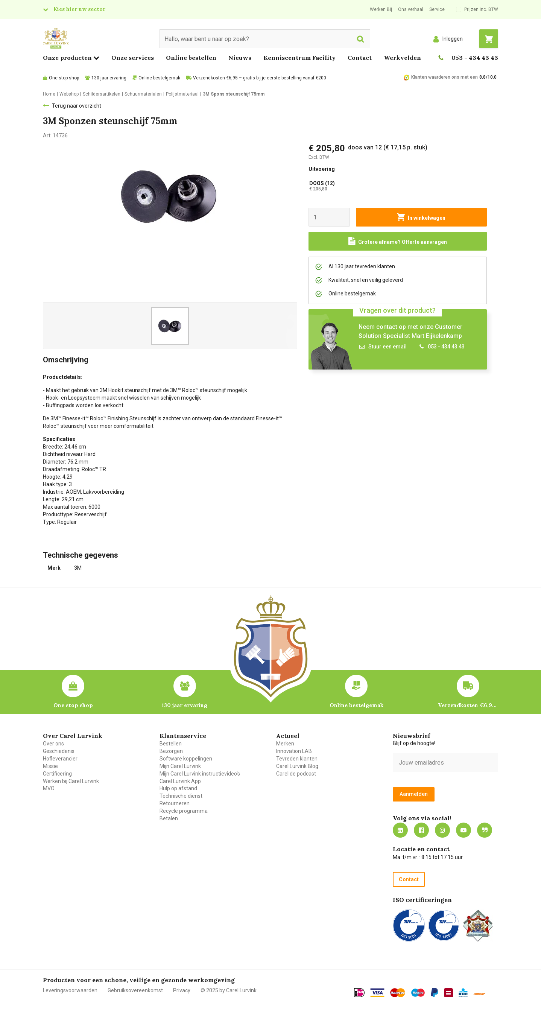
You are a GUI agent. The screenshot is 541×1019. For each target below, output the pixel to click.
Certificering (57, 774)
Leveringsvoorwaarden (70, 990)
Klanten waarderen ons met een (444, 77)
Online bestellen (191, 57)
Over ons (53, 744)
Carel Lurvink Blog (297, 766)
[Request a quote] (397, 241)
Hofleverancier (60, 759)
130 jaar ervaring (108, 78)
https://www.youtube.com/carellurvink (463, 830)
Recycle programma (184, 811)
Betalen (169, 818)
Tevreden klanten (297, 759)
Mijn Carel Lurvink (180, 766)
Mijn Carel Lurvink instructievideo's (200, 774)
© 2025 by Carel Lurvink (229, 990)
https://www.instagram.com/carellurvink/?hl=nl (442, 830)
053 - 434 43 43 (474, 57)
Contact (360, 57)
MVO (49, 788)
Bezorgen (171, 751)
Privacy (181, 990)
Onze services (132, 57)
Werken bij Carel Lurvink (71, 781)
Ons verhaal (410, 9)
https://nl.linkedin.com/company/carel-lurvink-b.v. (400, 830)
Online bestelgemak (159, 78)
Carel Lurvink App (180, 781)
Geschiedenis (58, 751)
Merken (285, 744)
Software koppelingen (186, 759)
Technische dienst (181, 796)
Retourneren (175, 803)
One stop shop (64, 78)
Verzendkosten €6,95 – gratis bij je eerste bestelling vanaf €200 (259, 78)
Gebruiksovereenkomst (135, 990)
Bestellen (171, 744)
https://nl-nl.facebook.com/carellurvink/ (421, 830)
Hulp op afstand (178, 788)
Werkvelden (402, 57)
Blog (484, 830)
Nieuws (239, 57)
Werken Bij (381, 9)
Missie (50, 766)
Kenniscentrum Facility (299, 57)
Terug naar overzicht (76, 106)
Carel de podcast (296, 774)
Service (437, 9)
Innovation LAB (294, 751)
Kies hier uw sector (79, 9)
